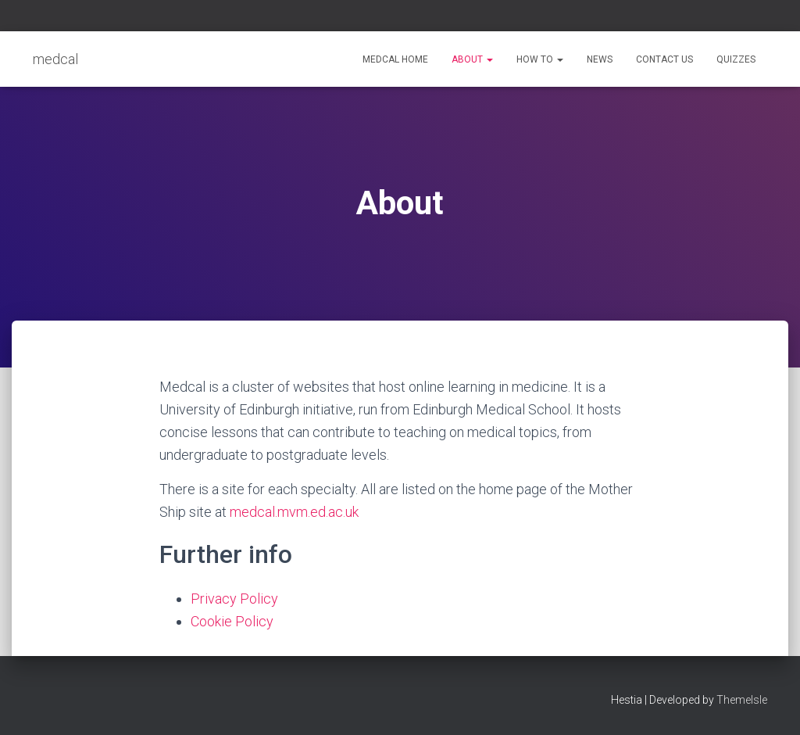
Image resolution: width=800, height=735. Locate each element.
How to (539, 59)
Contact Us (664, 59)
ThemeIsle (741, 700)
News (599, 59)
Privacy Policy (234, 598)
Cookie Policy (232, 621)
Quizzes (735, 59)
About (472, 59)
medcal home (395, 59)
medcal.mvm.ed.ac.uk (294, 512)
